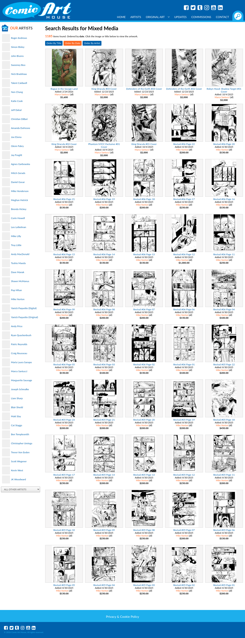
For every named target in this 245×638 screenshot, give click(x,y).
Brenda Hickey (18, 209)
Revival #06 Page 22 (184, 144)
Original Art (157, 17)
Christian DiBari (19, 119)
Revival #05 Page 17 (64, 474)
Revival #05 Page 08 (144, 529)
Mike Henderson (19, 191)
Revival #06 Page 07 (144, 309)
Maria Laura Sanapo (21, 362)
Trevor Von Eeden (20, 452)
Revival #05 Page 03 (144, 585)
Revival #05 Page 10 (64, 529)
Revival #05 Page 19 (184, 419)
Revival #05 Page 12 (184, 474)
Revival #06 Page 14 (104, 254)
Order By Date (72, 43)
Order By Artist (92, 43)
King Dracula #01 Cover (144, 144)
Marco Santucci (19, 371)
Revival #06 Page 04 (224, 309)
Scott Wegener (19, 461)
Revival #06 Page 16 (224, 199)
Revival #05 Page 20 (144, 419)
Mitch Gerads (18, 173)
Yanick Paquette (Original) (24, 317)
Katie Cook (17, 100)
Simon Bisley (17, 46)
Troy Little (16, 245)
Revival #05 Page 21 (104, 419)
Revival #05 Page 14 (104, 474)
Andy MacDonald (20, 254)
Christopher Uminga (21, 443)
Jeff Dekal (16, 110)
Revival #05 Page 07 (184, 529)
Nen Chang (17, 91)
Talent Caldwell (19, 82)
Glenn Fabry (17, 146)
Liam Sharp (17, 398)
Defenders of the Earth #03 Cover (144, 88)
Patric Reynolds (19, 344)
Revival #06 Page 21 (64, 199)
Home (121, 17)
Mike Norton (17, 299)
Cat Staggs (16, 425)
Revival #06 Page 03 (104, 364)
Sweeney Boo (18, 64)
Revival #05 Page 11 (224, 474)
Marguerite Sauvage (21, 380)
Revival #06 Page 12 (184, 254)
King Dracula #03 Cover (104, 88)
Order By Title (54, 43)
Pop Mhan (16, 290)
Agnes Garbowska (20, 164)
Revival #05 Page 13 (144, 474)
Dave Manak (17, 272)
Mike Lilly (16, 236)
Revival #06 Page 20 (224, 144)
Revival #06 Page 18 (144, 199)
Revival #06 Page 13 (144, 254)
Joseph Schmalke (20, 389)
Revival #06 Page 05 (64, 364)
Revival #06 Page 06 (184, 309)
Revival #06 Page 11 (224, 254)
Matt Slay (16, 416)
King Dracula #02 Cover (64, 144)
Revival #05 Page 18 (224, 419)
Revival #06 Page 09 (64, 309)
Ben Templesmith (20, 434)
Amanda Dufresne (20, 128)
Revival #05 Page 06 (224, 529)
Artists (135, 17)
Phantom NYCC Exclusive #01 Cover (104, 145)
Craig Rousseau (19, 353)
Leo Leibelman (18, 227)
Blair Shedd (17, 407)
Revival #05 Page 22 (224, 364)
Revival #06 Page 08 (104, 309)
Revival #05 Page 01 (224, 585)
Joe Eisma (16, 137)
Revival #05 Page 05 (64, 585)
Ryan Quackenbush (21, 335)
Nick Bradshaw (19, 73)
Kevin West (17, 470)
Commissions (201, 17)
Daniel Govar (18, 182)
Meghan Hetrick (19, 200)
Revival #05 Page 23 (64, 419)
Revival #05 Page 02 (184, 585)
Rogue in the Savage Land (64, 88)
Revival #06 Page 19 (104, 199)
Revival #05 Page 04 (104, 585)
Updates (180, 17)
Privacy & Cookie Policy (122, 616)
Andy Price (16, 326)
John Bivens (17, 55)
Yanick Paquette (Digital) (23, 308)
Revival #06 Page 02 (144, 364)
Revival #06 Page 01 (184, 364)
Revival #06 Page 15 (64, 254)
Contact (222, 17)
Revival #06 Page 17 (184, 199)
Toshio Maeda (18, 263)
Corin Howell (18, 218)
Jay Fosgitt (16, 155)
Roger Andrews (19, 37)
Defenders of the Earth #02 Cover (184, 88)
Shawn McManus (20, 281)
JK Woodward (18, 479)
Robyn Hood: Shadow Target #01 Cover (224, 90)
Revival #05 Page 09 (104, 529)
